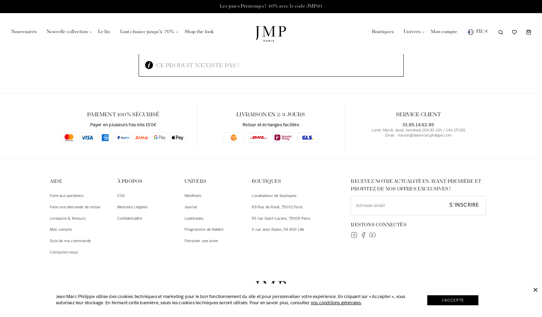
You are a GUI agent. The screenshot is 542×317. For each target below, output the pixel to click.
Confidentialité (129, 219)
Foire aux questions (66, 196)
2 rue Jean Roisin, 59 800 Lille (278, 230)
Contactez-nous (64, 253)
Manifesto (193, 196)
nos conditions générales (336, 303)
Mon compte (61, 230)
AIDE (56, 181)
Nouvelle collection (67, 31)
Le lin (104, 31)
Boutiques (383, 31)
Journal (191, 207)
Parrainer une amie (201, 241)
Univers (412, 31)
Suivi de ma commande (70, 241)
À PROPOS (130, 181)
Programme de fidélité (204, 230)
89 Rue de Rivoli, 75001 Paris (277, 207)
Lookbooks (194, 219)
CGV (121, 196)
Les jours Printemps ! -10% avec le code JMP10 (271, 6)
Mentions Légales (132, 207)
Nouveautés (24, 31)
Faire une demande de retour (75, 207)
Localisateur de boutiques (274, 196)
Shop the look (199, 31)
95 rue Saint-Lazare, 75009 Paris (281, 219)
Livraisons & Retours (67, 219)
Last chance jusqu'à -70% (147, 31)
